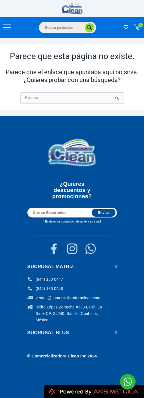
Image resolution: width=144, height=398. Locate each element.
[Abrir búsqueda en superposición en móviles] (67, 27)
